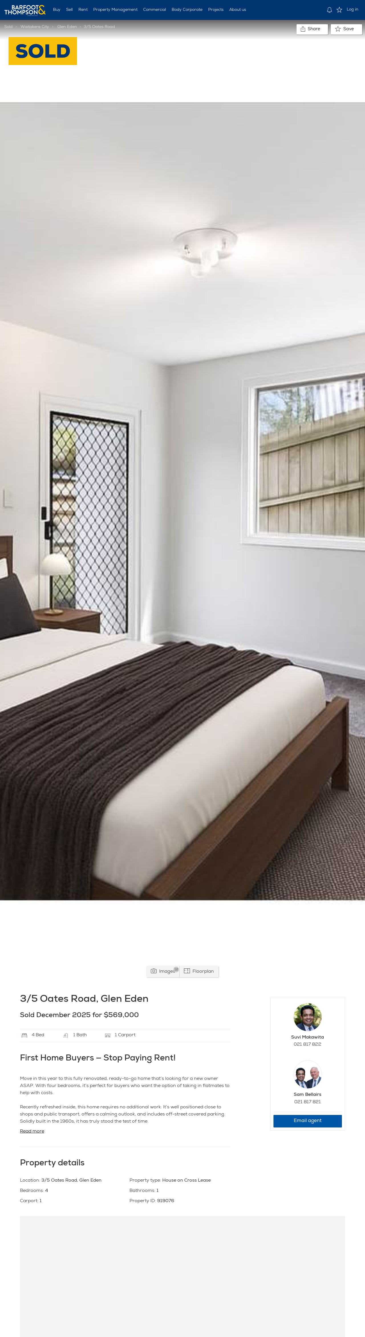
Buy (56, 10)
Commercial (154, 10)
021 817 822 (307, 1045)
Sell (69, 10)
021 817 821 (307, 1102)
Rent (83, 10)
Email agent (308, 1121)
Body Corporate (187, 10)
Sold (8, 27)
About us (237, 10)
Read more (32, 1131)
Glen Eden (67, 27)
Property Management (115, 10)
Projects (216, 10)
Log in (352, 10)
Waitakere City (35, 27)
